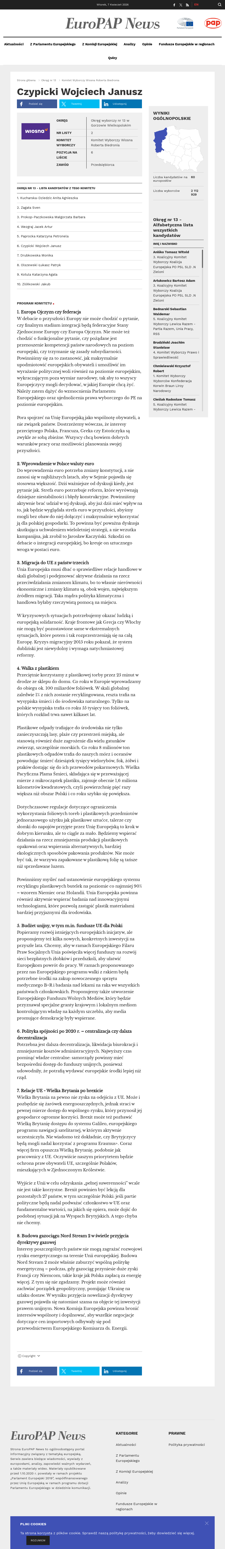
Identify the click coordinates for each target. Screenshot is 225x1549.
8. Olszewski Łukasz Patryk (39, 265)
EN (196, 4)
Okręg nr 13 (48, 80)
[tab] (79, 1357)
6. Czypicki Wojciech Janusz (39, 246)
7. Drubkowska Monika (35, 255)
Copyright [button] (29, 1356)
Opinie (147, 44)
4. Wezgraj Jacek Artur (35, 227)
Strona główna (26, 80)
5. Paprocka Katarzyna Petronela (43, 236)
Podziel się (30, 104)
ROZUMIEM (38, 1540)
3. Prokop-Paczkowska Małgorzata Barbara (51, 217)
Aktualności (14, 44)
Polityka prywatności (187, 1445)
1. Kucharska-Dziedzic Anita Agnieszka (47, 198)
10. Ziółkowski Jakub (33, 284)
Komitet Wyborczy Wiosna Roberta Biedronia (90, 80)
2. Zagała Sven (28, 208)
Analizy (130, 44)
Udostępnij (115, 104)
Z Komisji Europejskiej (99, 44)
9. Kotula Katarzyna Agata (37, 274)
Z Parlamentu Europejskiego (53, 44)
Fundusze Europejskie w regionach (186, 44)
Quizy (112, 58)
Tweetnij (72, 104)
